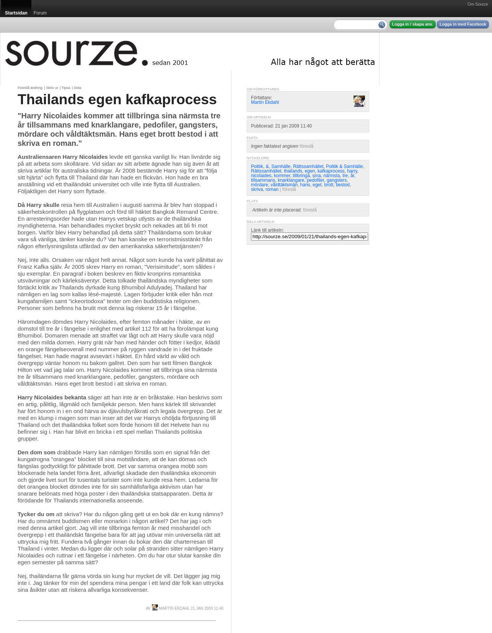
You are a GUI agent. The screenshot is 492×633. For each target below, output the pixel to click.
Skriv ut (52, 88)
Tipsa (66, 88)
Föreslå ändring (30, 88)
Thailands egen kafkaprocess (117, 99)
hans (305, 184)
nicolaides (261, 175)
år (352, 175)
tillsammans (263, 180)
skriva (257, 189)
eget (317, 184)
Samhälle (280, 166)
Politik (257, 166)
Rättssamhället (308, 166)
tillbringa (301, 175)
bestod (343, 184)
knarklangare (291, 180)
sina (317, 175)
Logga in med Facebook (463, 24)
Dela (77, 88)
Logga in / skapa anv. (412, 24)
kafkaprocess (331, 171)
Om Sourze (478, 4)
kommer (282, 175)
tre (345, 175)
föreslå (306, 146)
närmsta (331, 175)
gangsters (337, 180)
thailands (293, 171)
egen (310, 171)
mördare (259, 184)
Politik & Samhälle (344, 166)
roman (272, 189)
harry (352, 171)
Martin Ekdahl (171, 608)
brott (328, 184)
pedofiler (315, 180)
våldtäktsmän (284, 184)
